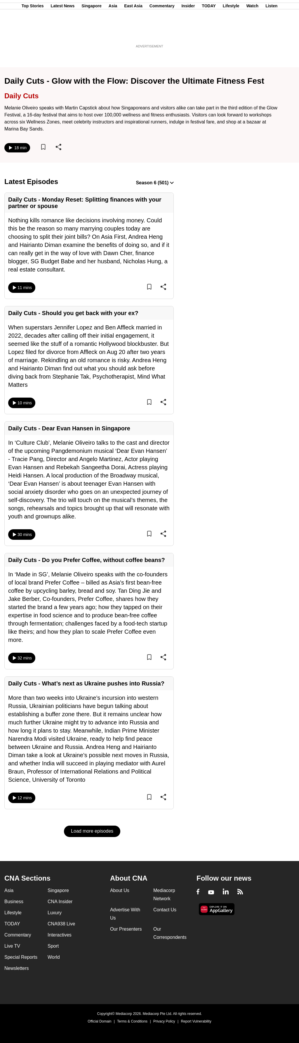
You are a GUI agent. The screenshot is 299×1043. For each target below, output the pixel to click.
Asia (113, 33)
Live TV (12, 946)
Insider (188, 33)
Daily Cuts (21, 96)
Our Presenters (126, 929)
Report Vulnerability (196, 1021)
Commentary (162, 33)
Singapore (91, 33)
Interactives (60, 934)
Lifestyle (231, 33)
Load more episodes (92, 831)
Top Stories (33, 33)
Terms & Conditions (132, 1021)
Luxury (55, 912)
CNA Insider (60, 901)
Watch (252, 33)
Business (13, 901)
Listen (271, 33)
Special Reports (20, 957)
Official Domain (99, 1021)
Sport (53, 946)
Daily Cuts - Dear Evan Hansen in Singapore (69, 428)
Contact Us (164, 909)
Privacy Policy (164, 1021)
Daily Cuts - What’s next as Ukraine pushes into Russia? (86, 683)
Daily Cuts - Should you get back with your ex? (73, 313)
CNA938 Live (61, 923)
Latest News (63, 33)
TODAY (208, 33)
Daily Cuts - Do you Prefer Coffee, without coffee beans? (86, 560)
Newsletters (16, 968)
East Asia (133, 33)
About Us (119, 890)
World (54, 957)
